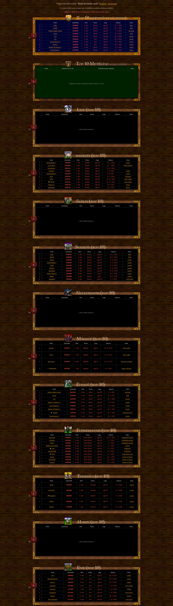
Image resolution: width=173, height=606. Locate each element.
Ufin (53, 448)
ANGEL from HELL (52, 446)
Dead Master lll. (55, 42)
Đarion (52, 596)
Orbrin (52, 182)
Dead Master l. (52, 262)
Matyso (51, 268)
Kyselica (52, 440)
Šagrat (51, 507)
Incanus (52, 462)
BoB (131, 25)
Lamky (131, 36)
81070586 (52, 459)
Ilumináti (131, 31)
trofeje (103, 3)
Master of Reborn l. (54, 409)
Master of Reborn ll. (55, 47)
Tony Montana (52, 599)
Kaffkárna (127, 448)
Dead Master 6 (54, 416)
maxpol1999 (52, 451)
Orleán (129, 596)
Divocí (128, 185)
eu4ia (55, 33)
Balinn (52, 276)
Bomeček (52, 271)
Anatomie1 (51, 187)
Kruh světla (128, 179)
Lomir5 (51, 348)
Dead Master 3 (51, 174)
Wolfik (55, 28)
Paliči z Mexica (126, 368)
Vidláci (129, 589)
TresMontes (52, 368)
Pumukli (51, 171)
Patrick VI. (51, 185)
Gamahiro (52, 592)
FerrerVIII (51, 490)
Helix (55, 25)
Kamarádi (127, 451)
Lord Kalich (51, 165)
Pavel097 (53, 496)
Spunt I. (55, 44)
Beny (52, 443)
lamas (52, 457)
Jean (53, 454)
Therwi (52, 260)
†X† (55, 39)
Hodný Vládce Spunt (55, 31)
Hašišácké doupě (127, 437)
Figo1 (51, 355)
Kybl (51, 176)
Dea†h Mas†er (52, 273)
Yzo (55, 36)
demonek (52, 437)
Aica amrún (129, 592)
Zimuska (52, 589)
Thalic (52, 265)
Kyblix (52, 501)
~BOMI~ (55, 412)
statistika (112, 3)
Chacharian (51, 168)
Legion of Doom (127, 457)
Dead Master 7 (55, 50)
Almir (51, 179)
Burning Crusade (126, 361)
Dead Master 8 (54, 406)
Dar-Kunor (51, 361)
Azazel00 (52, 279)
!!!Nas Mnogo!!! (128, 412)
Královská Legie (127, 454)
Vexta (51, 485)
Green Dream (127, 165)
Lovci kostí (129, 279)
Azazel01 (53, 586)
